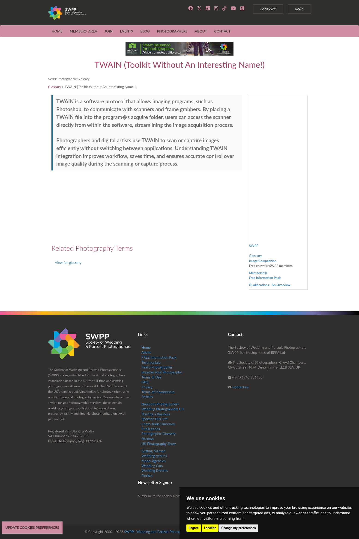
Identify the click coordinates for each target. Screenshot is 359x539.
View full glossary (68, 262)
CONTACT (222, 31)
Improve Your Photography (161, 372)
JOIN (109, 31)
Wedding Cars (152, 466)
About (146, 352)
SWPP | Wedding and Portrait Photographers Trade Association (171, 532)
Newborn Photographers (160, 404)
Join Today (268, 8)
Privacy (147, 387)
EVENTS (126, 31)
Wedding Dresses (154, 470)
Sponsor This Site (154, 419)
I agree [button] (194, 528)
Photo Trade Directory (158, 424)
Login (299, 8)
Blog (145, 31)
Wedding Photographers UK (162, 409)
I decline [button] (210, 528)
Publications (150, 429)
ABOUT (201, 31)
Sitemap (147, 439)
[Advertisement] (146, 207)
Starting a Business (155, 414)
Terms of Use (151, 377)
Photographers (172, 31)
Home (57, 31)
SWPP (254, 246)
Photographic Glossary (158, 434)
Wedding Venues (154, 456)
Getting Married (153, 451)
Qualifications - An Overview (269, 285)
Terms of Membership (157, 392)
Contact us (240, 387)
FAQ (144, 382)
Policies (147, 397)
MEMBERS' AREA (83, 31)
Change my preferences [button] (238, 528)
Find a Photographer (156, 367)
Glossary (54, 87)
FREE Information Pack (158, 357)
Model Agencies (153, 461)
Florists (147, 475)
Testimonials (150, 362)
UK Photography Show (158, 443)
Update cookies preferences (32, 527)
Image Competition (262, 261)
